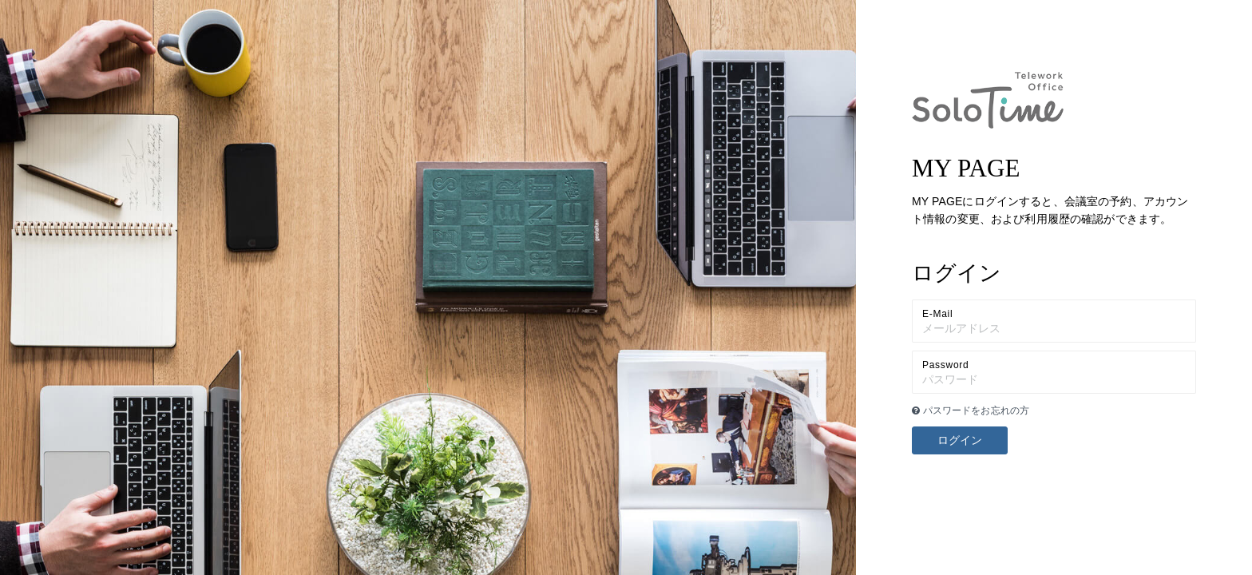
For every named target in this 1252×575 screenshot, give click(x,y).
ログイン (960, 440)
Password (945, 365)
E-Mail (937, 313)
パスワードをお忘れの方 (970, 410)
